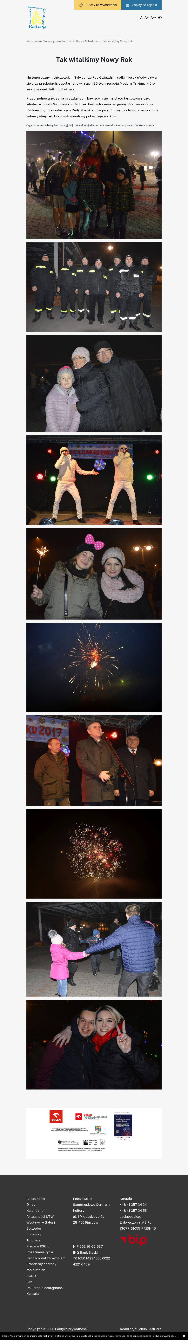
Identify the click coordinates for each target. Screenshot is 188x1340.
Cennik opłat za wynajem (45, 1258)
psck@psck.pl (130, 1217)
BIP (29, 1282)
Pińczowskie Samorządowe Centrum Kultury (54, 41)
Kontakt (32, 1294)
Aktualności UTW (40, 1217)
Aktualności (92, 41)
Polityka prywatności (71, 1329)
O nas (30, 1205)
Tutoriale (33, 1240)
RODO (31, 1276)
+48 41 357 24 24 (133, 1205)
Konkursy (33, 1234)
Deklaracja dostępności (45, 1288)
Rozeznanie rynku (40, 1252)
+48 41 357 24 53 (133, 1211)
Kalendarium (36, 1211)
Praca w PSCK (37, 1246)
